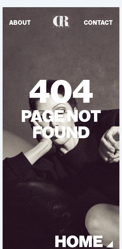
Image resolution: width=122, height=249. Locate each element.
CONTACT (98, 22)
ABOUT (20, 22)
